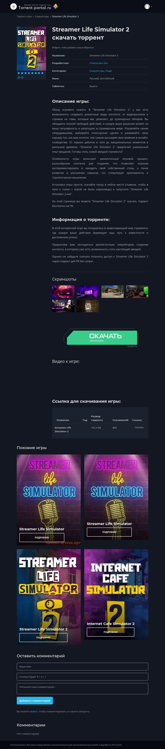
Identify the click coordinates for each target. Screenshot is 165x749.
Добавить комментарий (34, 700)
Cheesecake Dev (99, 63)
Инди (109, 70)
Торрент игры (24, 16)
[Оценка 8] (42, 73)
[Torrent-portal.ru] (38, 6)
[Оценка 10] (22, 77)
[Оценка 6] (35, 73)
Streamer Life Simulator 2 (43, 629)
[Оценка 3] (25, 73)
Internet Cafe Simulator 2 (110, 623)
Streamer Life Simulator (41, 529)
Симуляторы (42, 16)
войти (33, 711)
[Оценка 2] (22, 73)
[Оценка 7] (39, 73)
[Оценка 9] (18, 77)
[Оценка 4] (29, 73)
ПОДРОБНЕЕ (42, 537)
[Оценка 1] (18, 73)
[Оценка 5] (32, 73)
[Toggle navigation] (13, 6)
